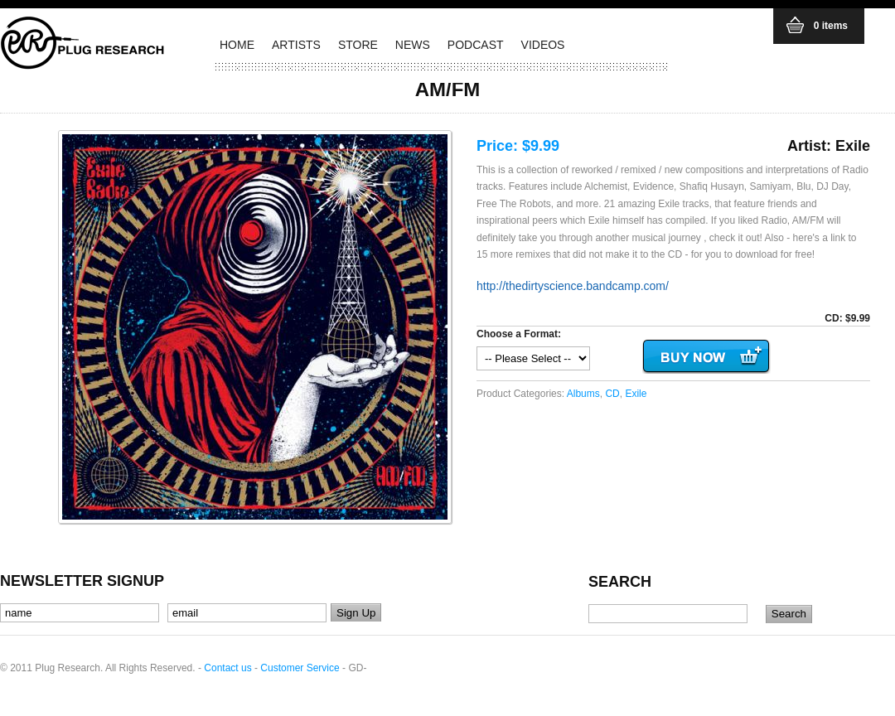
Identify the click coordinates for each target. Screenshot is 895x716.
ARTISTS (296, 44)
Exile (635, 393)
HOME (237, 44)
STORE (358, 44)
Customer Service (299, 668)
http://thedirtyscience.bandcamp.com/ (573, 286)
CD (612, 393)
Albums (583, 393)
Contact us (227, 668)
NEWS (412, 44)
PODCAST (476, 44)
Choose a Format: (519, 334)
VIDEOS (543, 44)
